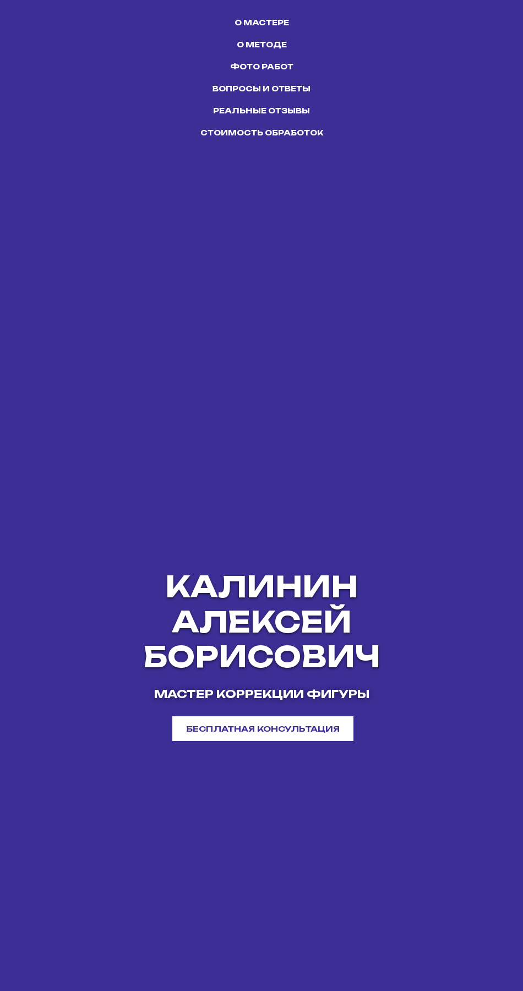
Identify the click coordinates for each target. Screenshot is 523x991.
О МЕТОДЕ (262, 44)
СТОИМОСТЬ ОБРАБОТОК (261, 132)
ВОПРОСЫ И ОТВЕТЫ (261, 88)
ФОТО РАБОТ (261, 66)
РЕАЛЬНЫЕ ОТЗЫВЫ (261, 110)
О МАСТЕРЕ (262, 22)
